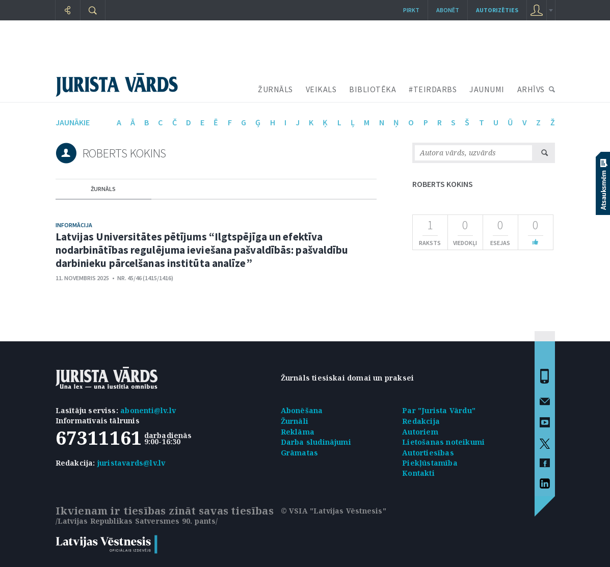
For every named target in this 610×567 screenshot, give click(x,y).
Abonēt (447, 10)
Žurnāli (294, 421)
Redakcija (421, 421)
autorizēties (497, 10)
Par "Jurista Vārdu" (438, 410)
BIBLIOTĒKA (372, 89)
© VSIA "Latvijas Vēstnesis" (333, 511)
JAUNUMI (487, 89)
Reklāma (297, 432)
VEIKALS (321, 89)
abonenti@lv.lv (148, 410)
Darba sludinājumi (316, 442)
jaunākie (73, 122)
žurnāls (103, 189)
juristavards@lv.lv (131, 463)
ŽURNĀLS (275, 89)
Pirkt (411, 10)
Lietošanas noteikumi (443, 442)
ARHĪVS (531, 89)
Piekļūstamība (430, 463)
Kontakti (418, 473)
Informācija (74, 225)
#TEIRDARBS (433, 89)
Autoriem (420, 432)
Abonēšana (302, 410)
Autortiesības (428, 452)
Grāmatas (300, 452)
